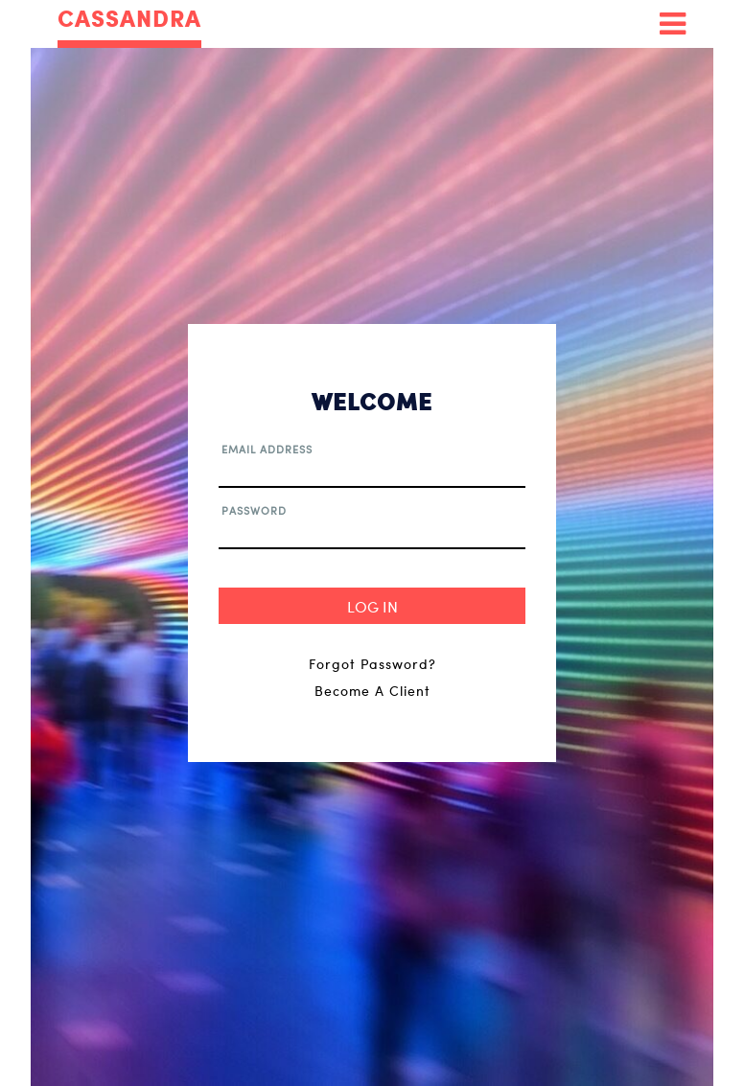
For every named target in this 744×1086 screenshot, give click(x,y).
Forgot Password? (372, 664)
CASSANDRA (129, 20)
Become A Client (372, 690)
